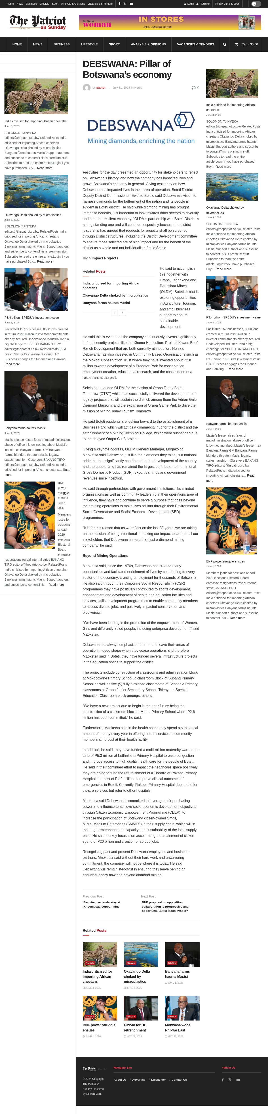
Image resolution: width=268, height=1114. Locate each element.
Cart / (250, 44)
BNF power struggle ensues (225, 561)
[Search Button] (224, 44)
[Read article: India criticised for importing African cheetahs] (100, 963)
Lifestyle (44, 3)
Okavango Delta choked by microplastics (32, 215)
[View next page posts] (122, 313)
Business (31, 3)
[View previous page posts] (114, 313)
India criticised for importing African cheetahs (35, 121)
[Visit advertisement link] (170, 22)
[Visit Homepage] (38, 22)
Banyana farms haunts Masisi (25, 428)
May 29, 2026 (133, 1044)
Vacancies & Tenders (100, 3)
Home (10, 3)
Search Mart (93, 1101)
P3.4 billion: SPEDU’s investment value (31, 317)
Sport (55, 3)
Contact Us (179, 1087)
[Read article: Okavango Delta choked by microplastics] (141, 963)
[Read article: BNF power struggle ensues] (100, 1016)
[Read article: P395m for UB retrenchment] (141, 1016)
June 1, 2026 (174, 991)
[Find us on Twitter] (230, 1088)
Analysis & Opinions (73, 3)
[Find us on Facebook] (223, 1088)
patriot (100, 87)
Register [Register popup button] (203, 3)
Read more (45, 168)
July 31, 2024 (121, 87)
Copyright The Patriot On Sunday (93, 1092)
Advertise (138, 1087)
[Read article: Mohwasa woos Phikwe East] (182, 1016)
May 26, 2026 (174, 1044)
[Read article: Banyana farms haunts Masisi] (182, 963)
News (20, 3)
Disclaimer (158, 1087)
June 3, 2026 (92, 996)
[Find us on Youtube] (239, 1088)
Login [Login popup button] (189, 3)
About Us (120, 1087)
